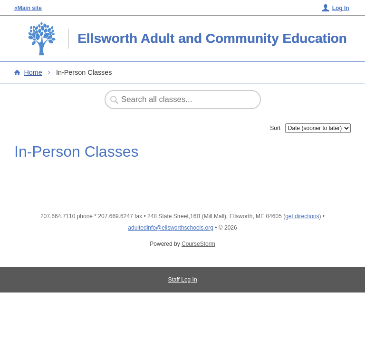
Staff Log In (182, 279)
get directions (302, 216)
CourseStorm (198, 244)
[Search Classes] (178, 99)
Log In (340, 8)
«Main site (28, 8)
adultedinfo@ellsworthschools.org (170, 227)
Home (33, 72)
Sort (275, 128)
